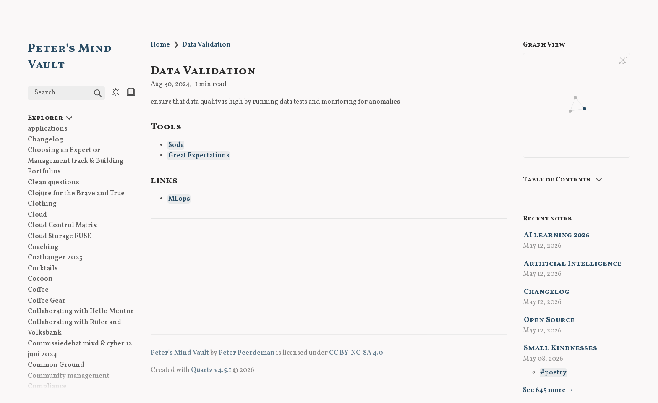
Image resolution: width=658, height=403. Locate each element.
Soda (176, 145)
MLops (179, 199)
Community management (69, 376)
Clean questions (53, 182)
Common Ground (56, 365)
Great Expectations (199, 155)
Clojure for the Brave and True (76, 193)
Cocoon (40, 279)
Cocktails (43, 268)
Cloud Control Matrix (62, 225)
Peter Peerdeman (247, 353)
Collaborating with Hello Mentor (81, 311)
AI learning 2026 (557, 235)
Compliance (47, 386)
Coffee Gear (46, 301)
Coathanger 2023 (55, 257)
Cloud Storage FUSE (59, 236)
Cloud (37, 215)
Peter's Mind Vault (180, 353)
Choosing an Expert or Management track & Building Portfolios (75, 161)
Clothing (42, 204)
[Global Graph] (623, 60)
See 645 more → (548, 390)
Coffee (38, 290)
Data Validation (206, 45)
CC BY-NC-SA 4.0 (356, 353)
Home (160, 45)
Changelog (45, 139)
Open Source (549, 320)
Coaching (43, 247)
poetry (556, 372)
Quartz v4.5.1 (211, 370)
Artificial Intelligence (573, 264)
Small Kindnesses (560, 348)
